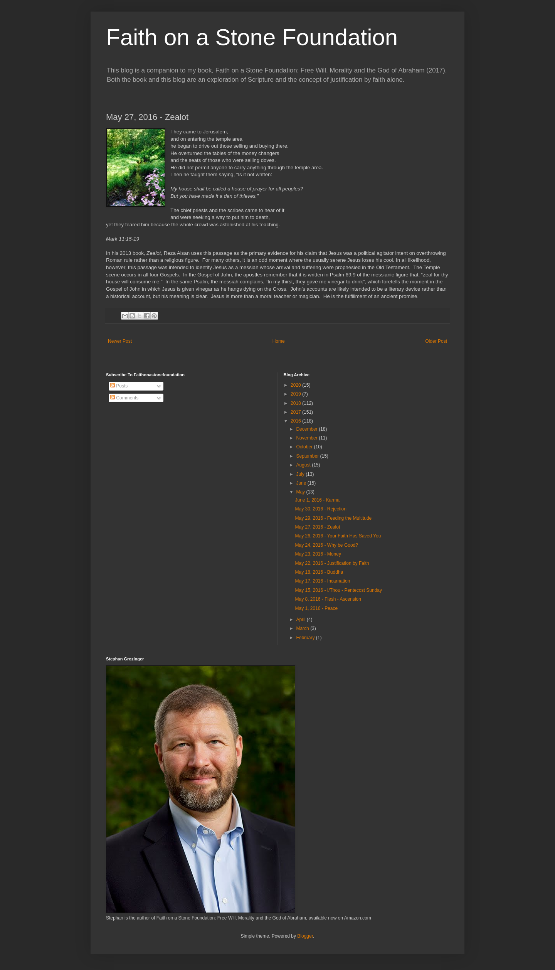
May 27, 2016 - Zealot (317, 527)
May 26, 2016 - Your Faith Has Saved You (338, 536)
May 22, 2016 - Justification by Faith (332, 563)
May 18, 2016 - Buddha (319, 572)
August (304, 465)
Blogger (305, 936)
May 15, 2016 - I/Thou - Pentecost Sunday (338, 590)
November (307, 438)
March (303, 628)
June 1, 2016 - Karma (317, 500)
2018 (296, 403)
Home (278, 341)
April (301, 619)
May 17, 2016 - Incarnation (322, 581)
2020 (296, 385)
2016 (296, 421)
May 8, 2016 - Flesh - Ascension (328, 599)
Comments (124, 398)
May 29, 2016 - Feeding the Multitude (333, 518)
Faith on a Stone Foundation (252, 37)
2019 (296, 394)
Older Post (436, 341)
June (301, 483)
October (305, 447)
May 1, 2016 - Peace (316, 608)
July (301, 474)
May (301, 492)
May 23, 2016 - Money (318, 554)
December (307, 429)
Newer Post (120, 341)
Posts (119, 386)
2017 (296, 412)
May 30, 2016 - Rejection (320, 509)
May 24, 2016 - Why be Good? (326, 545)
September (308, 456)
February (306, 637)
